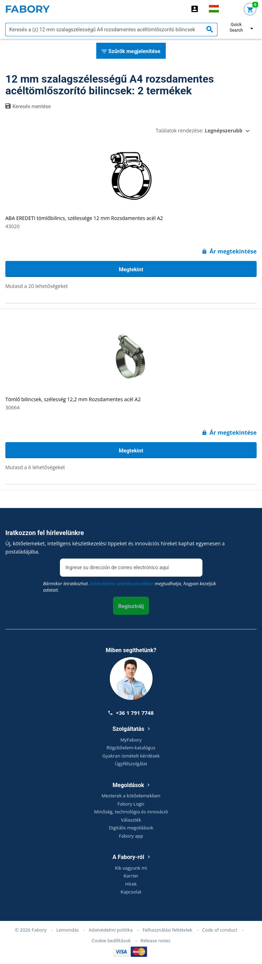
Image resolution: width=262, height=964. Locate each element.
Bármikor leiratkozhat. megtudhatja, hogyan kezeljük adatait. (129, 586)
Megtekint (131, 269)
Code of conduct (219, 930)
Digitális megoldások (131, 827)
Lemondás (67, 930)
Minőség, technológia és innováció (131, 811)
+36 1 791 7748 (131, 712)
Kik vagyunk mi (131, 868)
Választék (131, 820)
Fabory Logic (130, 804)
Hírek (131, 884)
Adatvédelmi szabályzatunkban (122, 583)
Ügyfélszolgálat (131, 763)
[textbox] (111, 29)
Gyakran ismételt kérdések (131, 756)
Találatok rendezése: (199, 130)
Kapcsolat (131, 892)
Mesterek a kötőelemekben (131, 795)
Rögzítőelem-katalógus (131, 747)
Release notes (155, 940)
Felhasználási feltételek (167, 930)
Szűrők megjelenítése (131, 51)
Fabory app (131, 836)
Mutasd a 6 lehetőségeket (35, 467)
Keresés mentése (28, 106)
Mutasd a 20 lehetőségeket (36, 286)
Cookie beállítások (111, 940)
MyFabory (131, 740)
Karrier (131, 876)
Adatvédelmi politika (111, 930)
